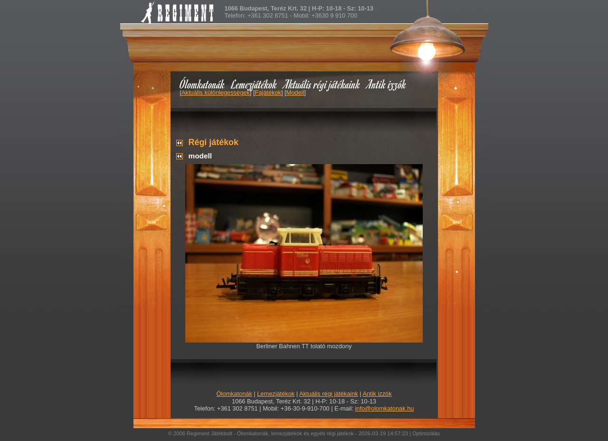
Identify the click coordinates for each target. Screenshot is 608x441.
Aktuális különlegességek (215, 92)
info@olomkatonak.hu (384, 408)
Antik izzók (386, 84)
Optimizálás (426, 433)
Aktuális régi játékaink (322, 84)
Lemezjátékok (254, 84)
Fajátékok (268, 92)
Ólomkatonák (202, 84)
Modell (295, 92)
